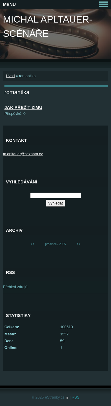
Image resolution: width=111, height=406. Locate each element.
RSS (75, 397)
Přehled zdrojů (15, 287)
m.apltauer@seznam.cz (23, 154)
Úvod (10, 76)
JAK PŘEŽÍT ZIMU (23, 107)
